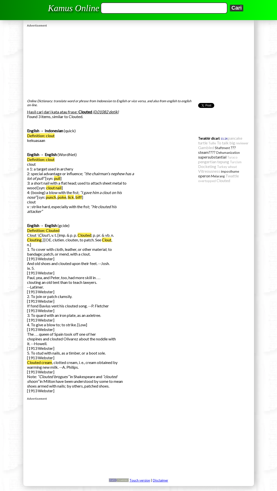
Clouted (84, 235)
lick (71, 197)
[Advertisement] (138, 62)
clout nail (54, 187)
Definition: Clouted (43, 230)
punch (51, 197)
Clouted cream (39, 362)
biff (78, 197)
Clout (106, 239)
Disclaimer (160, 480)
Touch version (139, 480)
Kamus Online (73, 8)
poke (62, 197)
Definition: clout (41, 135)
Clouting (34, 239)
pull (57, 178)
